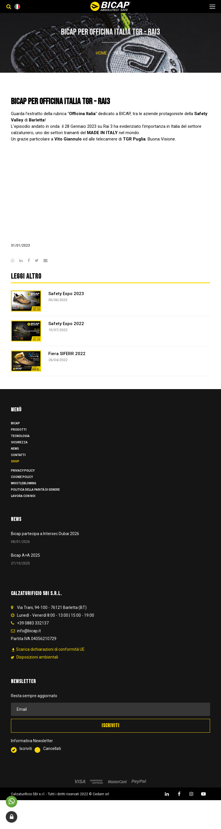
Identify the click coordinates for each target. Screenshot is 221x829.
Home (101, 53)
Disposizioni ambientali (34, 664)
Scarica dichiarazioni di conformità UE (48, 656)
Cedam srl (101, 801)
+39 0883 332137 (33, 630)
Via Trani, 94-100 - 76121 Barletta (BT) (52, 614)
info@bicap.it (29, 637)
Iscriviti (23, 756)
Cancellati (48, 756)
